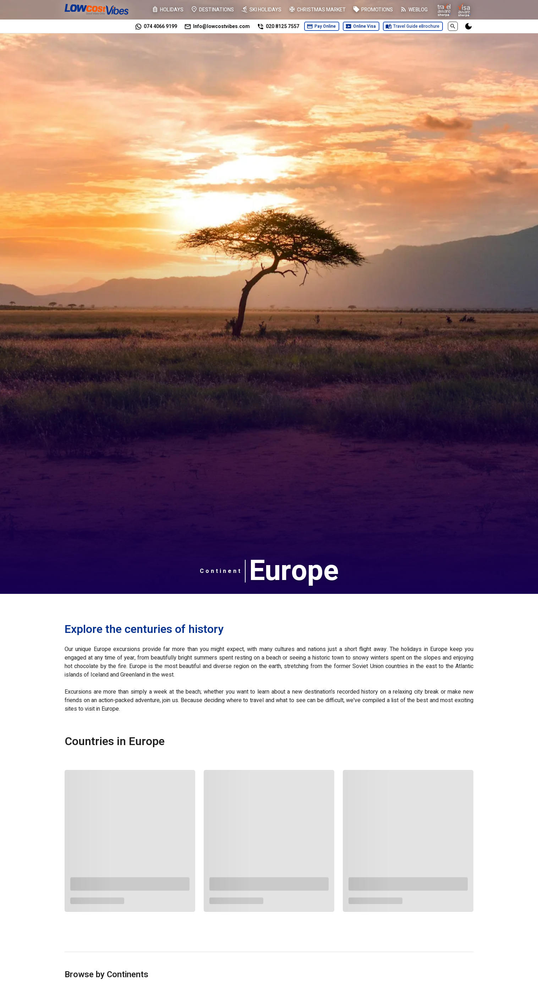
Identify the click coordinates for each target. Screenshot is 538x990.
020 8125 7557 (282, 26)
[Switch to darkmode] (468, 26)
